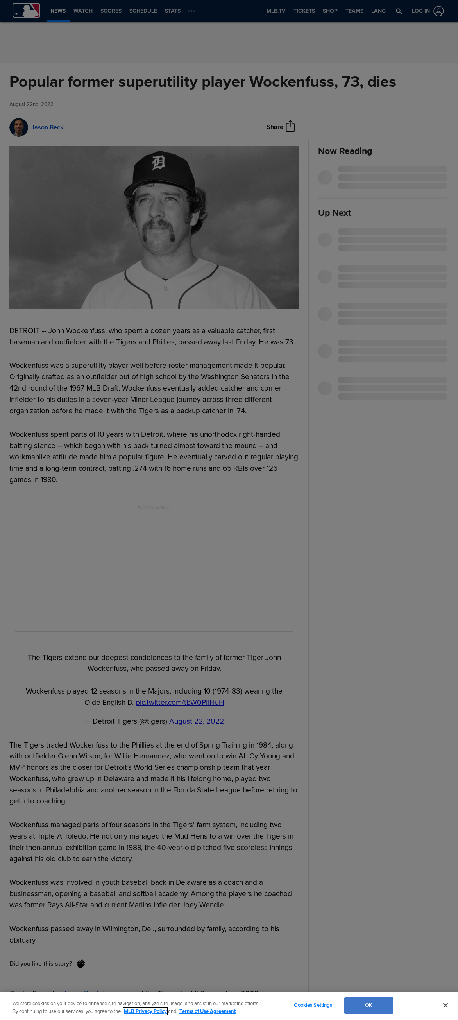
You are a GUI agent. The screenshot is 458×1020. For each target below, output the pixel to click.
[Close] (445, 1005)
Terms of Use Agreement (207, 1011)
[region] (229, 1006)
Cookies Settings (313, 1005)
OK (368, 1005)
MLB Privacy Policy (145, 1011)
